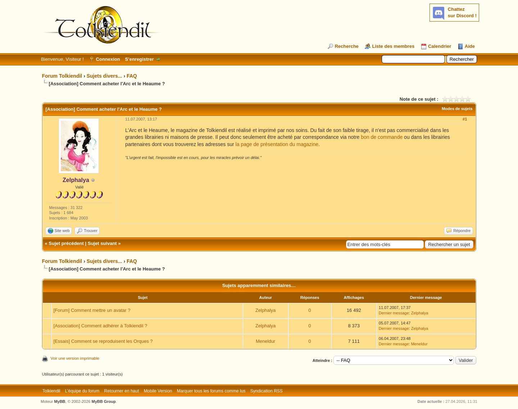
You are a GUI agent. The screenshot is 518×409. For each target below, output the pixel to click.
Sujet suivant (102, 243)
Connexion (108, 59)
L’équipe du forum (82, 391)
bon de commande (382, 137)
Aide (470, 46)
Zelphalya (265, 310)
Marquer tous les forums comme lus (211, 391)
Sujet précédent (66, 243)
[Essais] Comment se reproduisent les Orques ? (103, 341)
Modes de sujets (457, 108)
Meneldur (265, 341)
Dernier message (394, 313)
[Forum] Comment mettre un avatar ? (92, 310)
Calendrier (439, 46)
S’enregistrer (139, 59)
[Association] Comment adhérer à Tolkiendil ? (100, 325)
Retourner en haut (121, 391)
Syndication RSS (266, 391)
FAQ (132, 76)
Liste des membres (393, 46)
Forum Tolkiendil (62, 76)
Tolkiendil (51, 391)
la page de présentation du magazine (277, 144)
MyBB (59, 401)
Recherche (346, 46)
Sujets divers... (104, 76)
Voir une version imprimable (75, 358)
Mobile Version (158, 391)
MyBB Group (104, 401)
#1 (465, 119)
